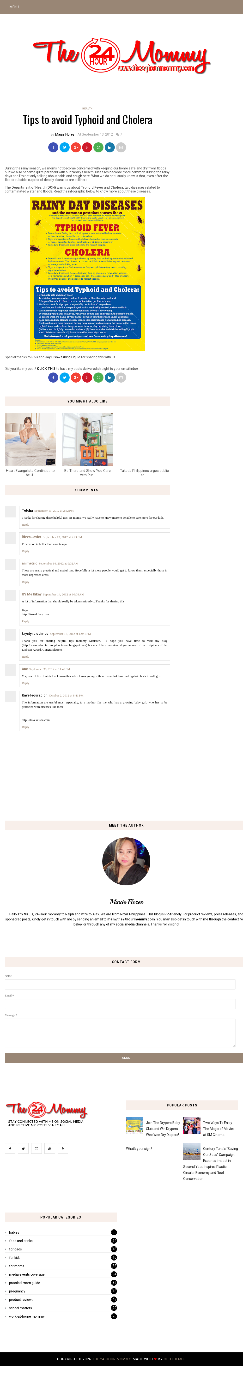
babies (14, 1232)
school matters (20, 1308)
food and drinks (21, 1241)
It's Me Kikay (32, 594)
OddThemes (175, 1359)
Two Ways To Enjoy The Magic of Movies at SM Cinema (219, 1129)
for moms (16, 1266)
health (87, 108)
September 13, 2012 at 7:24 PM (62, 537)
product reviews (21, 1300)
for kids (14, 1258)
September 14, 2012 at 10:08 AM (63, 594)
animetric (29, 563)
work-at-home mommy (27, 1316)
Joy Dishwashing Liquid (62, 357)
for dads (15, 1249)
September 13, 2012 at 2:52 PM (54, 510)
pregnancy (17, 1291)
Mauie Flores (64, 134)
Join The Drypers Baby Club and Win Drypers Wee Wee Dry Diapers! (163, 1129)
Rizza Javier (31, 537)
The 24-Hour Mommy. (112, 1359)
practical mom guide (24, 1283)
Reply (25, 524)
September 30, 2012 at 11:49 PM (49, 669)
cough (77, 176)
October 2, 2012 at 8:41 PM (66, 695)
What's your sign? (139, 1149)
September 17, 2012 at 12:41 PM (70, 634)
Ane (25, 669)
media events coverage (27, 1274)
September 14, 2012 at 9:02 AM (58, 563)
